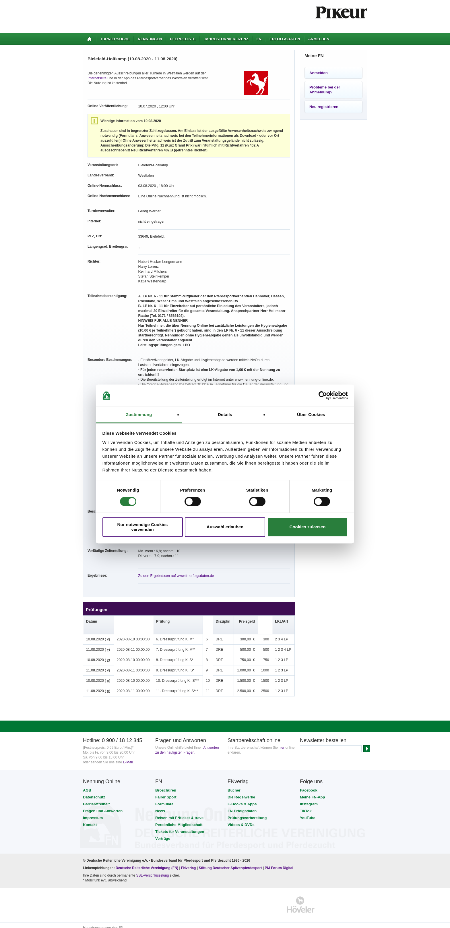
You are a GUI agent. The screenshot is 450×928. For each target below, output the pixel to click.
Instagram (309, 799)
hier (281, 743)
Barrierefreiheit (96, 799)
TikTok (306, 806)
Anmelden (318, 39)
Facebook (308, 785)
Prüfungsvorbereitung (247, 813)
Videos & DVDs (241, 820)
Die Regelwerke (241, 792)
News (160, 806)
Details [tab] (225, 414)
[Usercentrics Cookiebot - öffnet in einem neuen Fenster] (323, 395)
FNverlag (189, 863)
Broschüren (165, 785)
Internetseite (97, 78)
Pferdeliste (183, 39)
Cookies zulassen (308, 527)
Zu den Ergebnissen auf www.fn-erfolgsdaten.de (175, 571)
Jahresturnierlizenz (226, 39)
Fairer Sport (165, 792)
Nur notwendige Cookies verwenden (142, 527)
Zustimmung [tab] (139, 414)
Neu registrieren (323, 107)
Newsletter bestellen (323, 735)
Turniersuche (115, 39)
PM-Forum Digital (279, 863)
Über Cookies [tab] (311, 414)
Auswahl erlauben (225, 527)
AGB (87, 785)
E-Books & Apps (242, 799)
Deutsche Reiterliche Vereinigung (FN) (147, 863)
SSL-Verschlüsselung (152, 871)
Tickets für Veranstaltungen (179, 827)
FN (259, 39)
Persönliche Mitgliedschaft (179, 820)
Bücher (234, 785)
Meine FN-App (312, 792)
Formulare (164, 799)
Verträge (162, 833)
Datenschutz (94, 792)
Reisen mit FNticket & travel (180, 813)
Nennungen (150, 39)
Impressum (93, 813)
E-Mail (128, 757)
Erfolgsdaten (284, 39)
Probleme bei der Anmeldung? (324, 89)
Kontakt (90, 820)
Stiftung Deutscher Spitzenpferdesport (230, 863)
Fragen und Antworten (103, 806)
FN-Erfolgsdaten (242, 806)
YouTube (307, 813)
